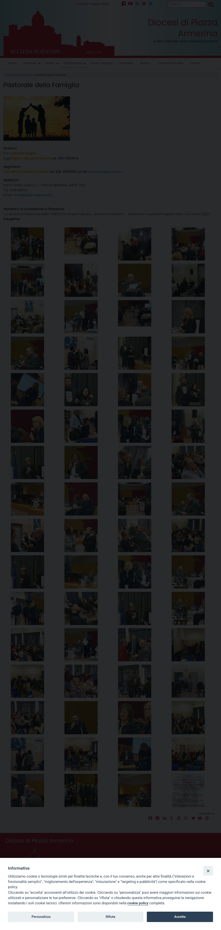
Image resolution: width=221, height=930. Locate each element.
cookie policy (137, 903)
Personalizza (41, 917)
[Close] (208, 871)
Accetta (180, 917)
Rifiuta (110, 917)
